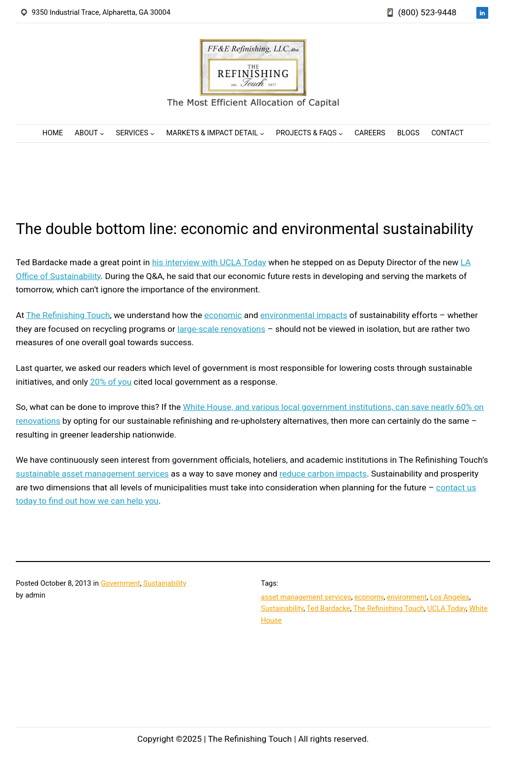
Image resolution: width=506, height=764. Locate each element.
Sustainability (164, 583)
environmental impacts (303, 315)
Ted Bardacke (328, 608)
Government (120, 583)
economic (223, 315)
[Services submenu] (152, 133)
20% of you (110, 382)
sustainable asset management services (92, 474)
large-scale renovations (221, 329)
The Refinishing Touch (68, 315)
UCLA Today (446, 608)
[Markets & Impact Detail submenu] (262, 133)
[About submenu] (102, 133)
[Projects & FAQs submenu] (340, 133)
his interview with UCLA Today (209, 262)
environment (407, 597)
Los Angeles (449, 597)
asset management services (306, 597)
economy (368, 597)
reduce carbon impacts (323, 474)
